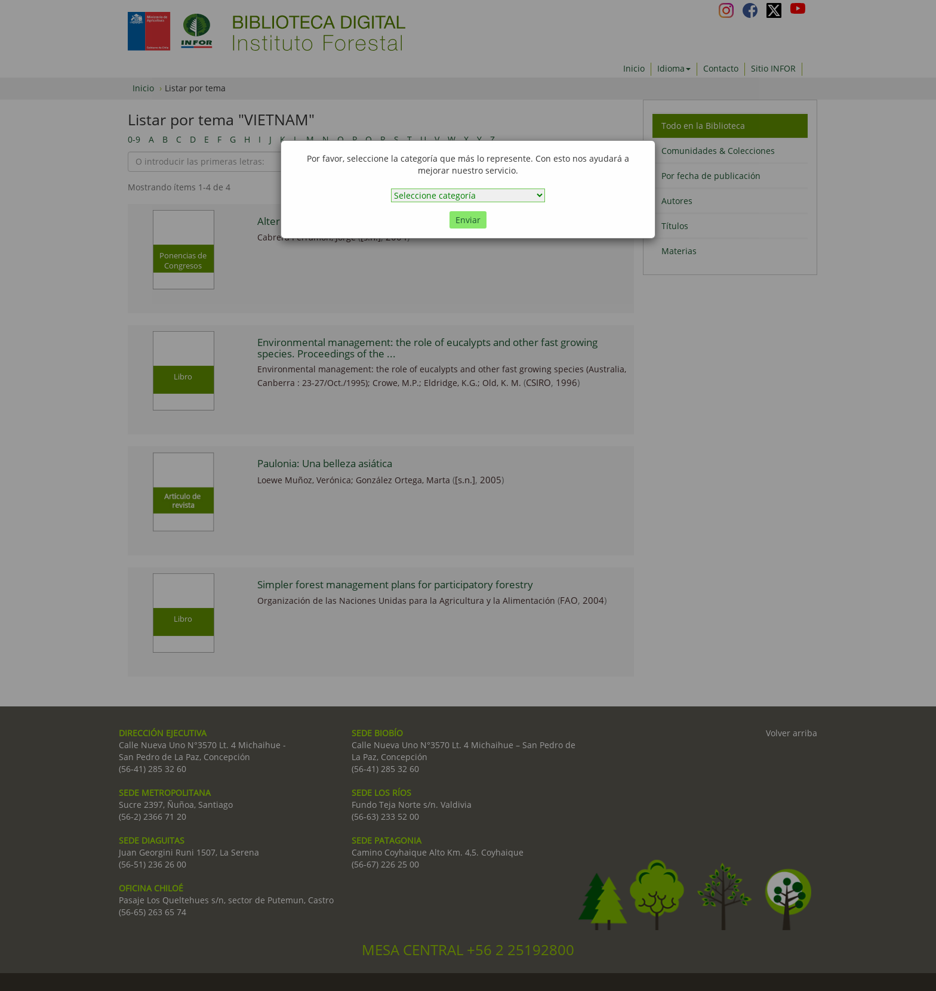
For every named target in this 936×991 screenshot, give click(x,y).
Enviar (468, 220)
